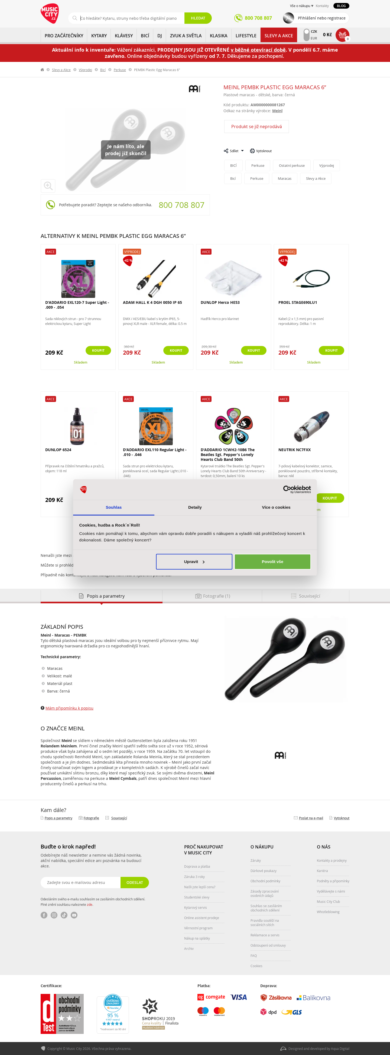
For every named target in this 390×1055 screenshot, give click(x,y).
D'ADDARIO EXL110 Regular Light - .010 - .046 (155, 452)
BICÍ (145, 36)
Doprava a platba (197, 866)
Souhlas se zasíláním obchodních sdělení (266, 908)
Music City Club (328, 901)
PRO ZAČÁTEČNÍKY (64, 36)
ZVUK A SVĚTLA (186, 36)
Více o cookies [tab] (276, 507)
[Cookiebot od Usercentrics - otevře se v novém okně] (287, 489)
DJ (159, 36)
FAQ (254, 955)
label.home (42, 69)
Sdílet (234, 151)
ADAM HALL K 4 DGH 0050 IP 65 (152, 302)
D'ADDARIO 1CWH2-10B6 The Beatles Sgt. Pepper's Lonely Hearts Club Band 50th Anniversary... (228, 457)
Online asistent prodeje (201, 918)
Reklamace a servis (265, 935)
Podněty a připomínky (333, 881)
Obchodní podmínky (265, 881)
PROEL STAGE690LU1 (297, 302)
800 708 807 (181, 205)
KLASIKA (218, 36)
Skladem (80, 362)
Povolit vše (272, 561)
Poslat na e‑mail (311, 818)
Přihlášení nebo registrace (322, 18)
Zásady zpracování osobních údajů (265, 893)
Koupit (96, 350)
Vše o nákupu (300, 6)
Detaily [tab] (195, 507)
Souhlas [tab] (114, 507)
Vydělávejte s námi (331, 891)
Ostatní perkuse (293, 165)
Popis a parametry (58, 818)
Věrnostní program (198, 928)
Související (119, 818)
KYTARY (99, 36)
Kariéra (322, 870)
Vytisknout (264, 151)
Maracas (286, 178)
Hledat (198, 18)
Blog (341, 6)
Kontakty (322, 6)
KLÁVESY (124, 36)
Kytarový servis (195, 907)
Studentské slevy (196, 897)
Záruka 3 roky (194, 876)
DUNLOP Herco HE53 (220, 302)
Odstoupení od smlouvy (268, 945)
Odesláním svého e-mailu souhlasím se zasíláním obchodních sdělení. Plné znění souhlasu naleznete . (93, 902)
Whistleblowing (328, 912)
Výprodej (85, 70)
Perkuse (120, 70)
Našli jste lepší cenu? (199, 887)
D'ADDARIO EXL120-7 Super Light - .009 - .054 (77, 305)
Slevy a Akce (279, 36)
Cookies (256, 966)
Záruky (256, 860)
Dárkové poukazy (264, 870)
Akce (51, 251)
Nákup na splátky (197, 938)
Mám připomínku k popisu (69, 708)
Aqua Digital (340, 1048)
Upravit (194, 561)
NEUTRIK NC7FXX (294, 449)
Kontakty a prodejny (332, 860)
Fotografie (91, 818)
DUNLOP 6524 (58, 449)
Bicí (103, 70)
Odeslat (134, 882)
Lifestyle (246, 36)
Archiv (189, 948)
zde (89, 904)
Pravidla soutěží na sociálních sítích (265, 922)
